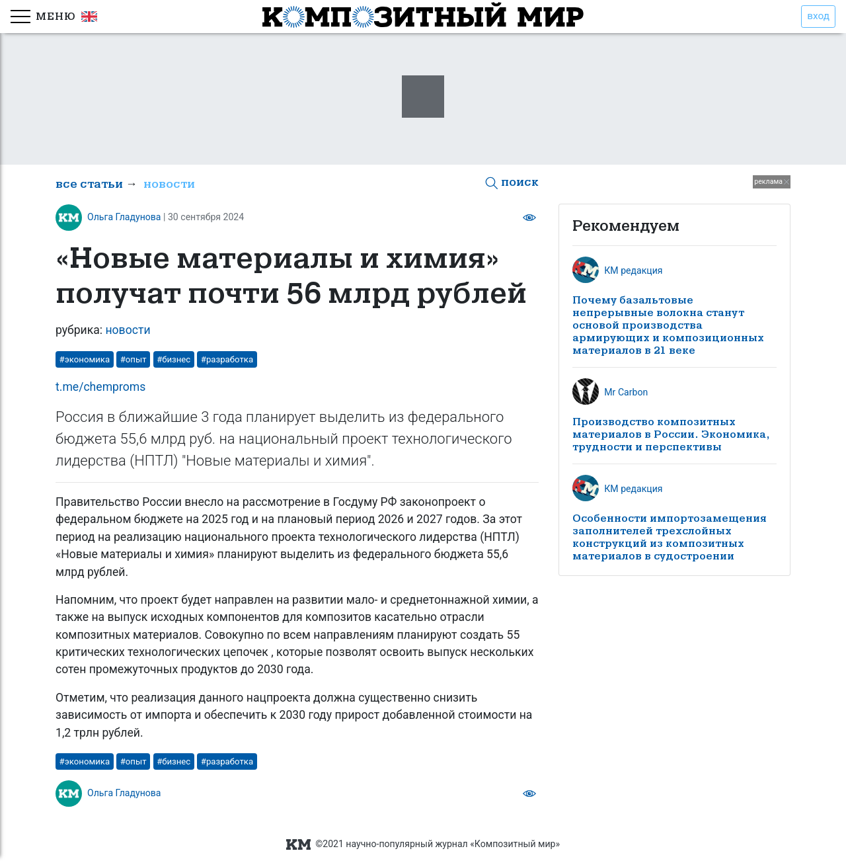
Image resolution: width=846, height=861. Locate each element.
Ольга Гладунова (124, 217)
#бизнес (173, 359)
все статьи (89, 184)
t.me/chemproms (100, 386)
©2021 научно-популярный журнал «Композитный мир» (423, 844)
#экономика (84, 359)
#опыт (133, 359)
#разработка (227, 359)
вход (818, 16)
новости (169, 184)
